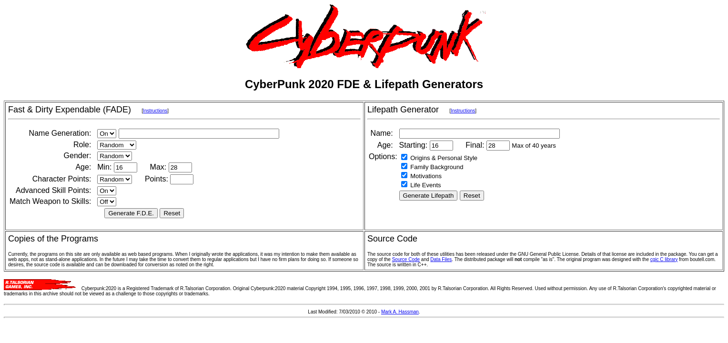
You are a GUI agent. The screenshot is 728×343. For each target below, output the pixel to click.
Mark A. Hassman (400, 311)
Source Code (406, 259)
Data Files (441, 259)
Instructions (155, 110)
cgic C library (664, 259)
